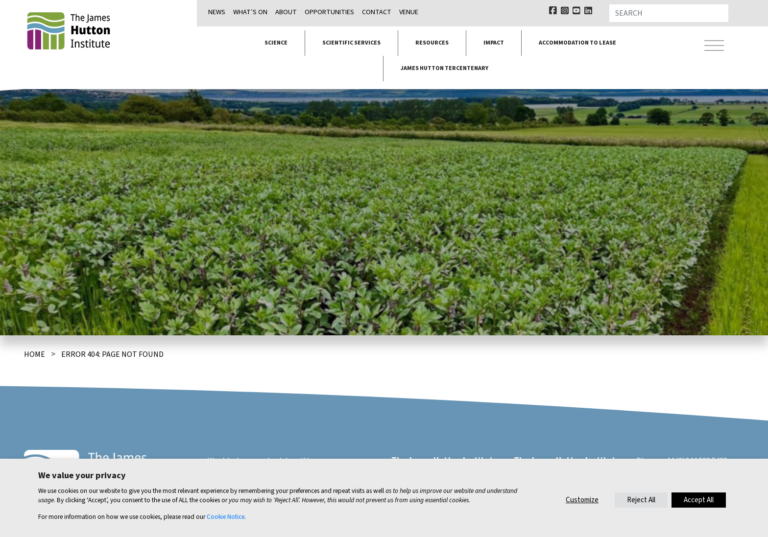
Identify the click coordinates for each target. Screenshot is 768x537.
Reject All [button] (641, 500)
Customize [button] (582, 500)
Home (34, 354)
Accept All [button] (699, 500)
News (216, 12)
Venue (408, 12)
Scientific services (351, 43)
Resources (432, 43)
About (286, 12)
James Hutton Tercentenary (444, 68)
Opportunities (329, 12)
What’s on (250, 12)
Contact (376, 12)
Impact (493, 43)
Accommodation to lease (577, 43)
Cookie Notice (225, 516)
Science (276, 43)
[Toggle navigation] (714, 47)
